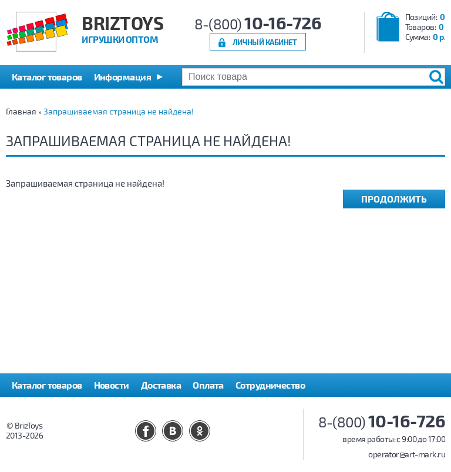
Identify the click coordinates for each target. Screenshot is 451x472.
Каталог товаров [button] (47, 76)
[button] (128, 77)
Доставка (161, 384)
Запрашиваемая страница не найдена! (118, 111)
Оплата (208, 384)
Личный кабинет (265, 42)
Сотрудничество (270, 384)
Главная (21, 111)
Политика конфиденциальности (80, 408)
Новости (111, 384)
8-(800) (258, 23)
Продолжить (394, 198)
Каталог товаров (47, 384)
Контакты (182, 408)
